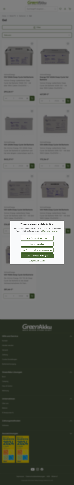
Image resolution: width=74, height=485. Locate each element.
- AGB (42, 261)
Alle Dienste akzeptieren (37, 238)
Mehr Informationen (50, 231)
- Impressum (34, 261)
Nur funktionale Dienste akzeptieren (37, 250)
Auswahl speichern (37, 244)
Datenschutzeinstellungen (37, 256)
